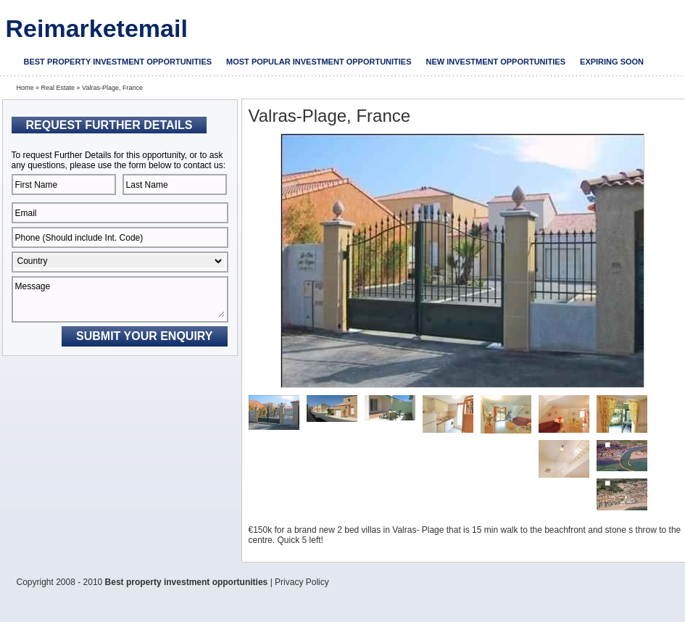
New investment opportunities (496, 61)
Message (120, 299)
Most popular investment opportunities (318, 61)
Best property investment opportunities (118, 61)
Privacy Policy (302, 582)
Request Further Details (109, 125)
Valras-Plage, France (112, 87)
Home (25, 87)
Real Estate (58, 87)
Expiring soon (612, 61)
